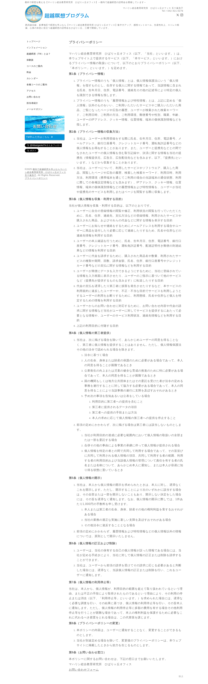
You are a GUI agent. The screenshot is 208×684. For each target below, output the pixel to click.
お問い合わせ (33, 97)
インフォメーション (37, 47)
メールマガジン (35, 109)
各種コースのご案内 (37, 84)
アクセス (31, 91)
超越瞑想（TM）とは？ (39, 54)
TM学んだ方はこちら (39, 136)
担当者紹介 (32, 103)
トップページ (33, 41)
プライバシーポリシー (36, 178)
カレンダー (32, 78)
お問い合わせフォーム (84, 669)
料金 (29, 72)
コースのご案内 (35, 66)
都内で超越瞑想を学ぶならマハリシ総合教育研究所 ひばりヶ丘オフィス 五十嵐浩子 (46, 172)
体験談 (30, 60)
